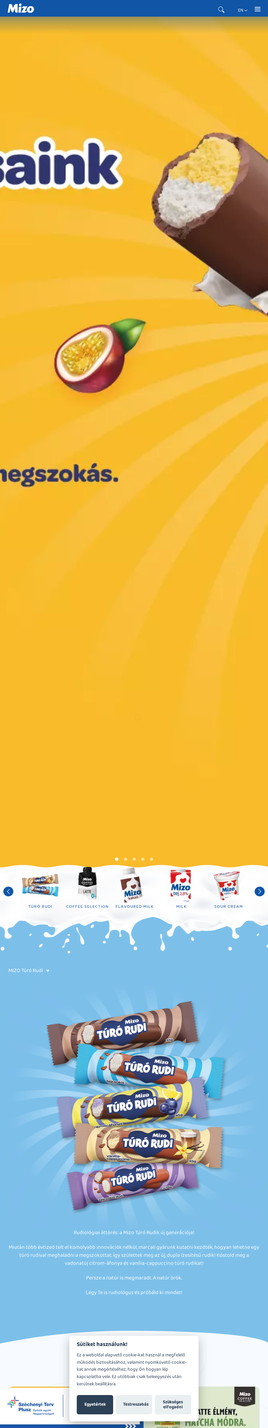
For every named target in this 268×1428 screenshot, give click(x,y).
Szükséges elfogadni (173, 1405)
